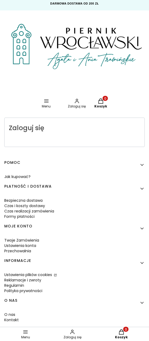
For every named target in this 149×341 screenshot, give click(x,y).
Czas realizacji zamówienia (29, 211)
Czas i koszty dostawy (24, 205)
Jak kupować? (17, 176)
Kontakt (11, 320)
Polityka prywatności (23, 290)
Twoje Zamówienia (21, 240)
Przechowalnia (17, 251)
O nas (9, 314)
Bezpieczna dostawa (23, 200)
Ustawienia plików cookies (28, 274)
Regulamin (14, 285)
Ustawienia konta (20, 245)
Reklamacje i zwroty (22, 280)
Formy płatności (19, 216)
